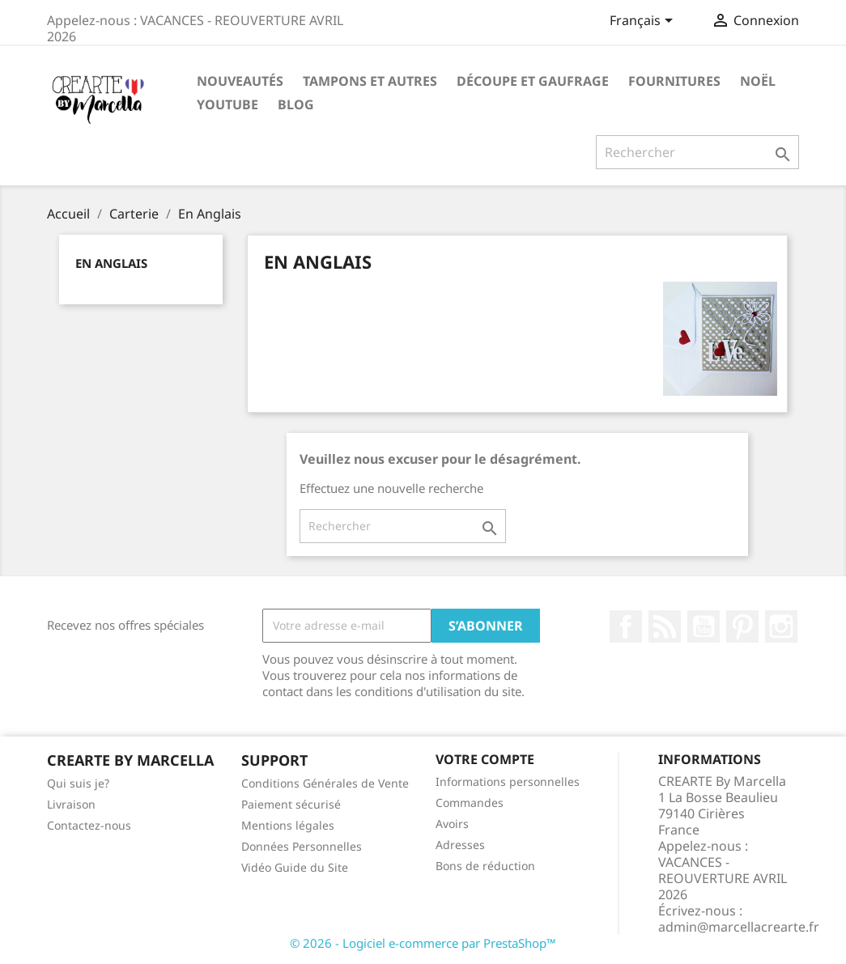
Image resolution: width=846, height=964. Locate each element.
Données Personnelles (301, 846)
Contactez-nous (89, 825)
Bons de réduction (485, 865)
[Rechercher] (697, 152)
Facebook (626, 626)
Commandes (470, 802)
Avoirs (452, 823)
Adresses (460, 844)
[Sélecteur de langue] (644, 22)
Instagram (781, 626)
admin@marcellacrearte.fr (738, 927)
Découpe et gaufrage (533, 81)
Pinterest (742, 626)
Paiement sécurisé (291, 804)
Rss (664, 626)
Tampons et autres (370, 81)
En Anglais (111, 263)
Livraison (71, 804)
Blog (296, 104)
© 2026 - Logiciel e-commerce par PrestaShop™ (423, 943)
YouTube (703, 626)
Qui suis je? (78, 783)
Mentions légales (287, 825)
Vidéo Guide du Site (294, 867)
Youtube (227, 104)
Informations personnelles (508, 781)
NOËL (758, 81)
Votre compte (485, 759)
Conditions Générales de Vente (325, 783)
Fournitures (674, 81)
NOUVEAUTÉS (240, 81)
